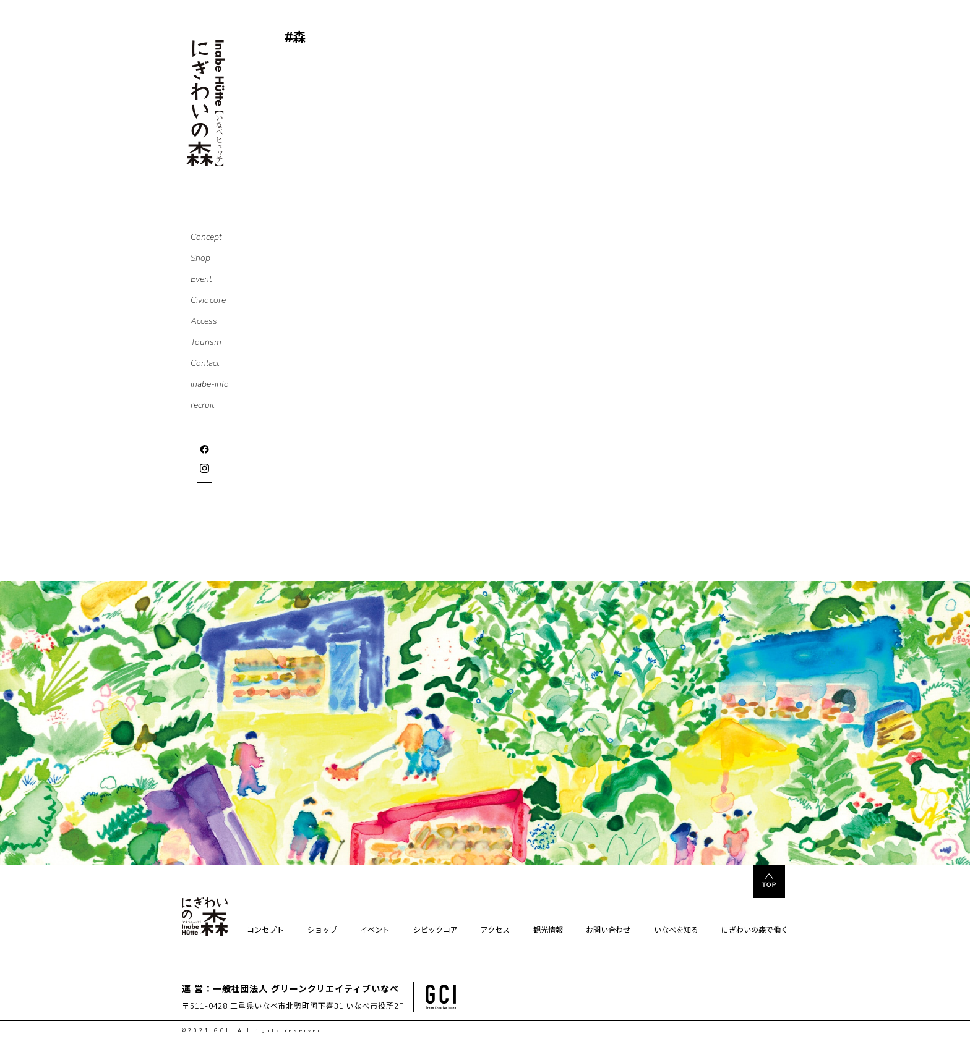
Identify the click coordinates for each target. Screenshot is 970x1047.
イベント (375, 930)
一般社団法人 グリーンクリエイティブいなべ (306, 989)
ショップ (322, 930)
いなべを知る (676, 930)
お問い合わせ (608, 930)
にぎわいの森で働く (754, 930)
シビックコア (435, 930)
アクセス (495, 930)
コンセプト (265, 930)
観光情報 (548, 930)
